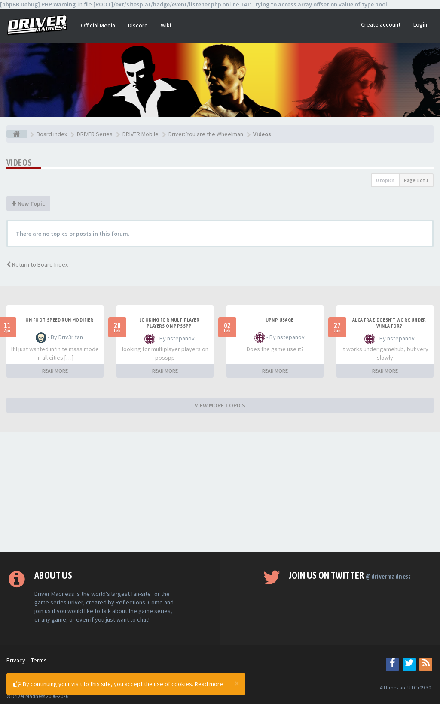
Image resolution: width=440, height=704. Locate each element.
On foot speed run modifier (59, 320)
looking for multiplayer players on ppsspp (169, 323)
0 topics (385, 180)
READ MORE (55, 370)
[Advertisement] (220, 492)
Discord (138, 25)
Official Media (98, 25)
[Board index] (16, 134)
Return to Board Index (37, 264)
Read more (209, 684)
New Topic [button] (28, 203)
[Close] (237, 683)
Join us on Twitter (350, 575)
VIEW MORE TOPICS (220, 405)
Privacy (15, 660)
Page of (416, 180)
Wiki (166, 25)
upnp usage (279, 320)
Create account (380, 24)
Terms (39, 660)
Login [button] (420, 24)
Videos (19, 162)
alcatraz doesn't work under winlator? (389, 323)
